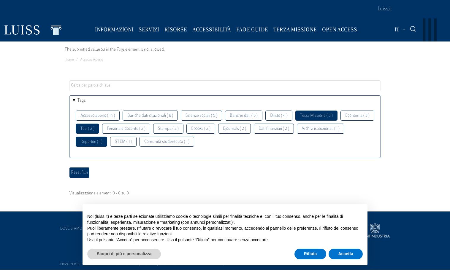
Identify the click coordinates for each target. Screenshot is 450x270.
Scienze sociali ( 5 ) (201, 116)
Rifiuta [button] (310, 253)
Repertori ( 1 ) (91, 142)
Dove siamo (71, 229)
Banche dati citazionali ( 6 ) (150, 116)
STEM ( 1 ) (123, 142)
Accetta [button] (345, 253)
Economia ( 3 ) (357, 116)
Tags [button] (81, 100)
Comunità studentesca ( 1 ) (166, 142)
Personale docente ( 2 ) (126, 129)
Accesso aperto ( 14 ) (97, 116)
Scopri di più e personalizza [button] (124, 253)
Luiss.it (385, 9)
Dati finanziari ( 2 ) (274, 129)
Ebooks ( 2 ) (200, 129)
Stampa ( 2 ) (168, 129)
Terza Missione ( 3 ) (316, 116)
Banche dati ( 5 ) (244, 116)
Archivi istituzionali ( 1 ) (321, 129)
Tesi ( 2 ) (87, 129)
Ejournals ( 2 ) (234, 129)
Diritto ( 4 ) (279, 116)
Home (69, 60)
